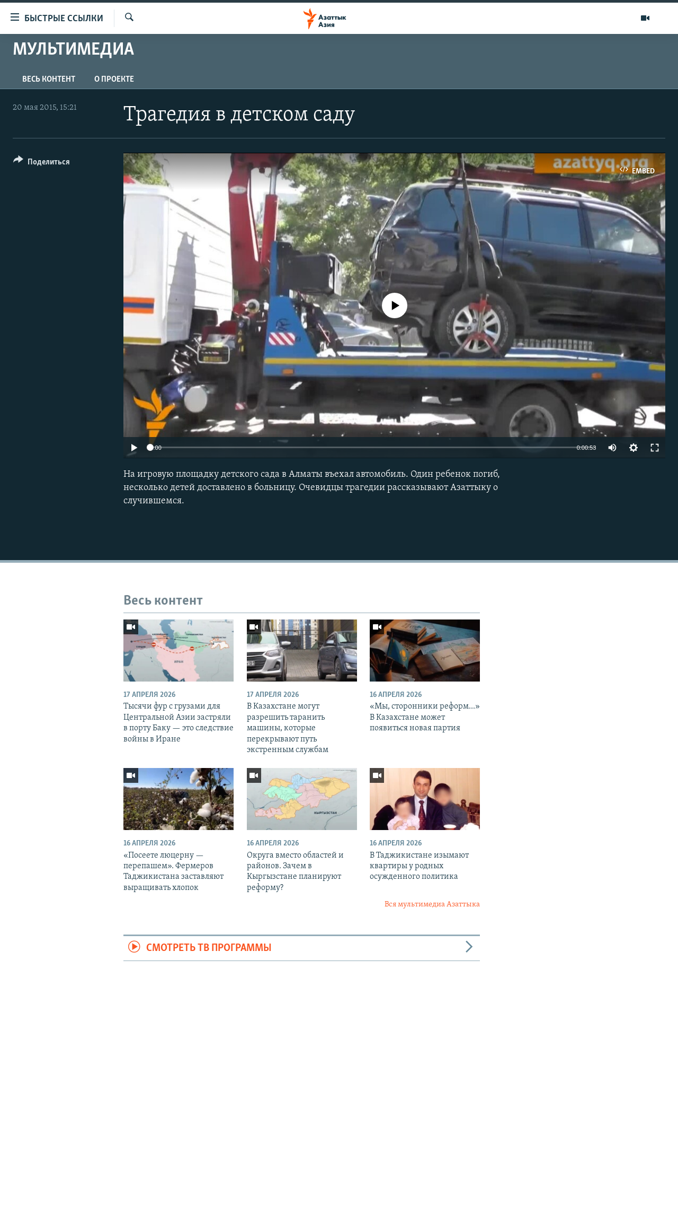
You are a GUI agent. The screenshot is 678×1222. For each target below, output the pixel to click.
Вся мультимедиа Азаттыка (432, 905)
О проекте (114, 79)
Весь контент (48, 79)
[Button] (41, 163)
